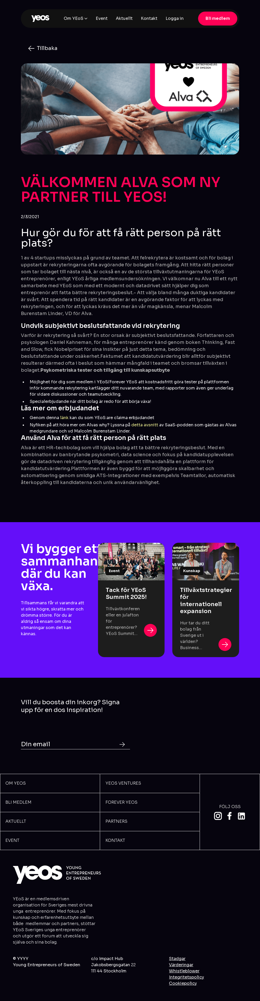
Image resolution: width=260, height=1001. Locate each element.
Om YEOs (15, 783)
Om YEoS (73, 18)
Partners (116, 821)
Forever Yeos (121, 802)
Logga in (175, 18)
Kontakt (149, 18)
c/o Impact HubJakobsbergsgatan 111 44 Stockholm (113, 965)
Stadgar (177, 958)
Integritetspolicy (186, 977)
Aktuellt (124, 18)
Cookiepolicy (183, 983)
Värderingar (181, 965)
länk (65, 417)
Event (102, 18)
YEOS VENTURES (123, 783)
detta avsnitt (144, 425)
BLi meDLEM (18, 802)
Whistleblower (184, 971)
